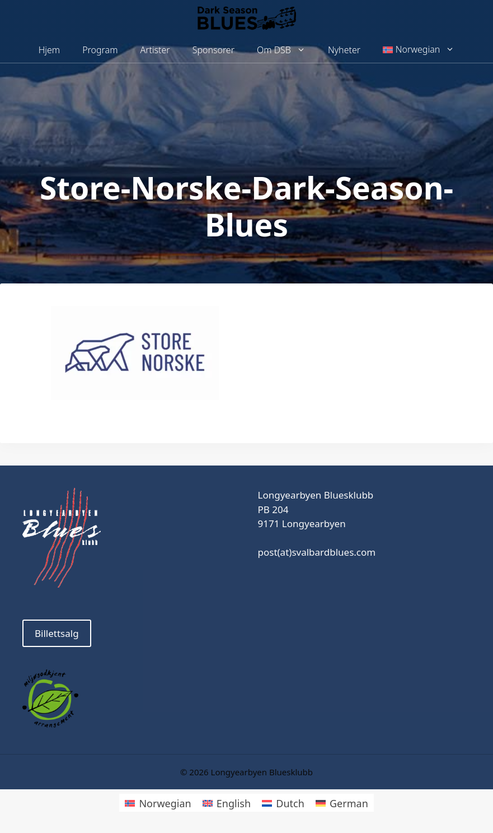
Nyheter (344, 50)
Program (100, 50)
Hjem (49, 50)
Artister (155, 50)
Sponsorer (213, 50)
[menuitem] (419, 50)
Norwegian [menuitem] (165, 803)
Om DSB (287, 50)
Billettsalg (57, 633)
